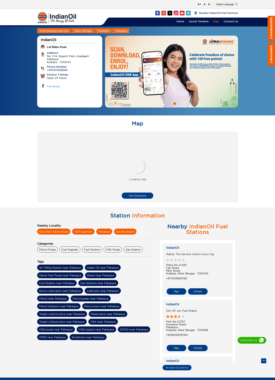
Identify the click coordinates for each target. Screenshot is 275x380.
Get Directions (137, 195)
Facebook (53, 86)
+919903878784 (177, 334)
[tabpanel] (171, 72)
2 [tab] (174, 103)
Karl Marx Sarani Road (53, 231)
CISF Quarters (83, 231)
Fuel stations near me (54, 30)
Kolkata (103, 30)
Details (198, 291)
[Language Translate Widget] (226, 4)
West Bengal (83, 30)
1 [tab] (169, 103)
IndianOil (172, 247)
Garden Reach (125, 231)
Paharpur (104, 231)
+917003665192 (176, 278)
